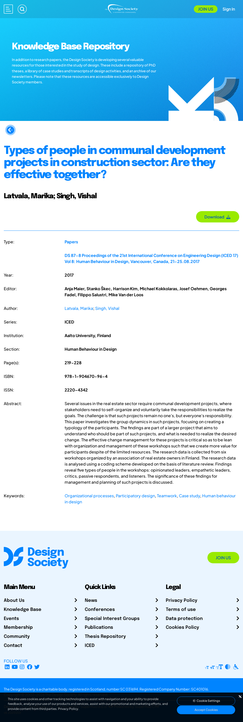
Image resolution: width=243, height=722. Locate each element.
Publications (99, 627)
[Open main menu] (8, 9)
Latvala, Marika (79, 308)
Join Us (205, 9)
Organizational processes (89, 495)
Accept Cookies (206, 710)
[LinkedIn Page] (7, 667)
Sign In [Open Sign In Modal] (229, 9)
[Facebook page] (29, 667)
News (91, 600)
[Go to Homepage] (121, 8)
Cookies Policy (182, 627)
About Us (14, 600)
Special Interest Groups (112, 618)
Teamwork (167, 495)
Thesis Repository (105, 636)
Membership (18, 627)
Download (217, 216)
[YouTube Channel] (14, 667)
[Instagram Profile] (22, 667)
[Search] (22, 9)
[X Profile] (37, 667)
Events (11, 618)
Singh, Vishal (107, 308)
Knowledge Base (22, 609)
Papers (71, 241)
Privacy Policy (181, 600)
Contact (13, 645)
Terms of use (181, 609)
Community (17, 636)
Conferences (100, 609)
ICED (90, 645)
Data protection (184, 618)
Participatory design (135, 495)
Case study (189, 495)
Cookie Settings (206, 701)
